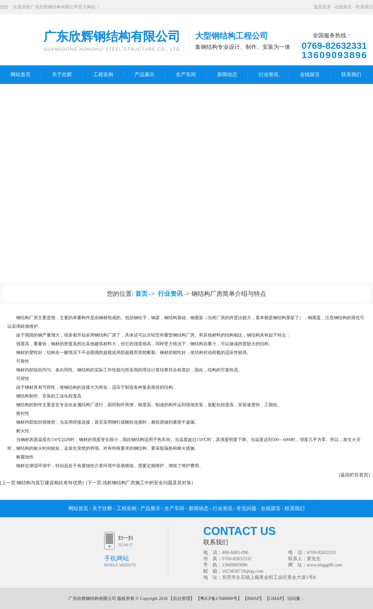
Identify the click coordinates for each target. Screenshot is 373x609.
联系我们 (364, 7)
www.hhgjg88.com (324, 564)
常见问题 (246, 508)
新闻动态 (227, 74)
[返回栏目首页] (354, 474)
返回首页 (322, 7)
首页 (141, 293)
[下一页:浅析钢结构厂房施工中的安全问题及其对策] (139, 482)
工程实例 (103, 74)
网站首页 (20, 74)
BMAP (253, 598)
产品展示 (144, 74)
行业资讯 (269, 74)
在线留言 (343, 7)
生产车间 (186, 74)
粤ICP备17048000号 (218, 598)
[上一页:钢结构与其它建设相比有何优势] (42, 482)
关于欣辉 (62, 74)
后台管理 (181, 598)
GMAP (275, 598)
